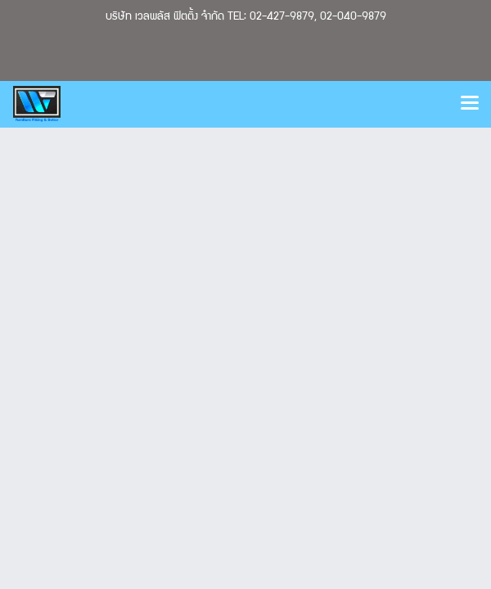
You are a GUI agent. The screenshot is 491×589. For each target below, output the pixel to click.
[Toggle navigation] (470, 104)
